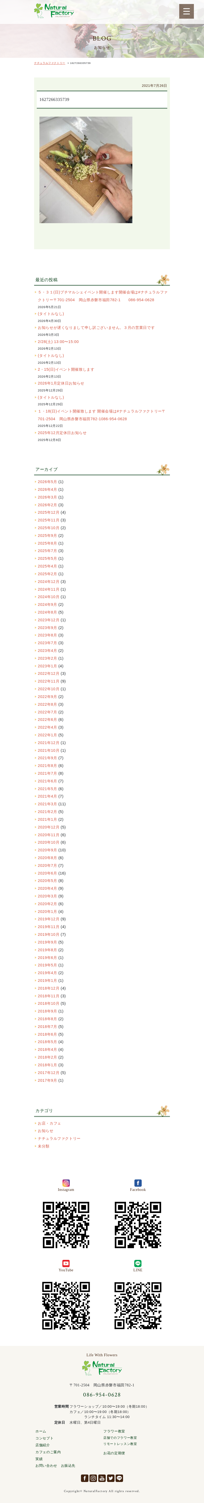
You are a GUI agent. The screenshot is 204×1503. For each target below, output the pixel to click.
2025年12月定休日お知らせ (62, 433)
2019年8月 (47, 950)
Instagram (93, 1478)
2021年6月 (47, 781)
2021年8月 (47, 765)
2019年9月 (47, 942)
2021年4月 (47, 796)
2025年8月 (47, 543)
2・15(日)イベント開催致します (66, 369)
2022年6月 (47, 719)
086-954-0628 (102, 1395)
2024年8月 (47, 612)
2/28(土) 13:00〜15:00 (58, 342)
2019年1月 (47, 980)
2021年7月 (47, 773)
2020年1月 (47, 911)
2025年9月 (47, 535)
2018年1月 (47, 1065)
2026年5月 (47, 482)
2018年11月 (48, 996)
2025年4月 (47, 566)
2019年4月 (47, 973)
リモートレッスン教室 (120, 1444)
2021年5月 (47, 789)
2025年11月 (48, 520)
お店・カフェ (49, 1123)
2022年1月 (47, 735)
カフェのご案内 (48, 1452)
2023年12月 (48, 620)
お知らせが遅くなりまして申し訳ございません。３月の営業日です (96, 327)
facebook (84, 1478)
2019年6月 (47, 957)
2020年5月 (47, 881)
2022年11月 (48, 681)
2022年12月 (48, 673)
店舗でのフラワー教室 (120, 1438)
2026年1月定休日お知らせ (61, 383)
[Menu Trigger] (186, 11)
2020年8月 (47, 858)
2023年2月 (47, 658)
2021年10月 (48, 750)
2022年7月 (47, 712)
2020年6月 (47, 873)
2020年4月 (47, 888)
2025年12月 (48, 512)
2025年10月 (48, 528)
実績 (39, 1459)
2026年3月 (47, 497)
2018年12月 (48, 988)
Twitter (111, 1478)
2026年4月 (47, 489)
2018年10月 (48, 1003)
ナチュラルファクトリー (54, 10)
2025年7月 (47, 551)
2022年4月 (47, 727)
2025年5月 (47, 558)
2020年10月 (48, 842)
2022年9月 (47, 697)
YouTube (102, 1478)
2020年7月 (47, 865)
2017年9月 (47, 1080)
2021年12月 (48, 743)
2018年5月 (47, 1042)
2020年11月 (48, 835)
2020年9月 (47, 850)
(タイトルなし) (51, 314)
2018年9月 (47, 1011)
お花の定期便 (114, 1453)
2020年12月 (48, 827)
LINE (119, 1478)
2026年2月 (47, 505)
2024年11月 (48, 589)
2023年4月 (47, 650)
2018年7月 (47, 1026)
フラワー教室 (114, 1431)
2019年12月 (48, 919)
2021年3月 (47, 804)
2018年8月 (47, 1019)
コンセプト (44, 1438)
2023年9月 (47, 628)
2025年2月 (47, 574)
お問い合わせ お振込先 (55, 1466)
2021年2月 (47, 812)
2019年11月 (48, 927)
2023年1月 (47, 666)
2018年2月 (47, 1057)
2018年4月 (47, 1049)
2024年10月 (48, 597)
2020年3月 (47, 896)
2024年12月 (48, 581)
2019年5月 (47, 965)
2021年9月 (47, 758)
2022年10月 (48, 689)
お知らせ (46, 1131)
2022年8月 (47, 704)
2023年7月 (47, 643)
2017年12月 (48, 1073)
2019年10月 (48, 934)
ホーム (40, 1431)
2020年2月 (47, 904)
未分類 (44, 1146)
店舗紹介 (42, 1445)
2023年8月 (47, 635)
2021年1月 (47, 819)
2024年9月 (47, 604)
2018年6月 (47, 1034)
